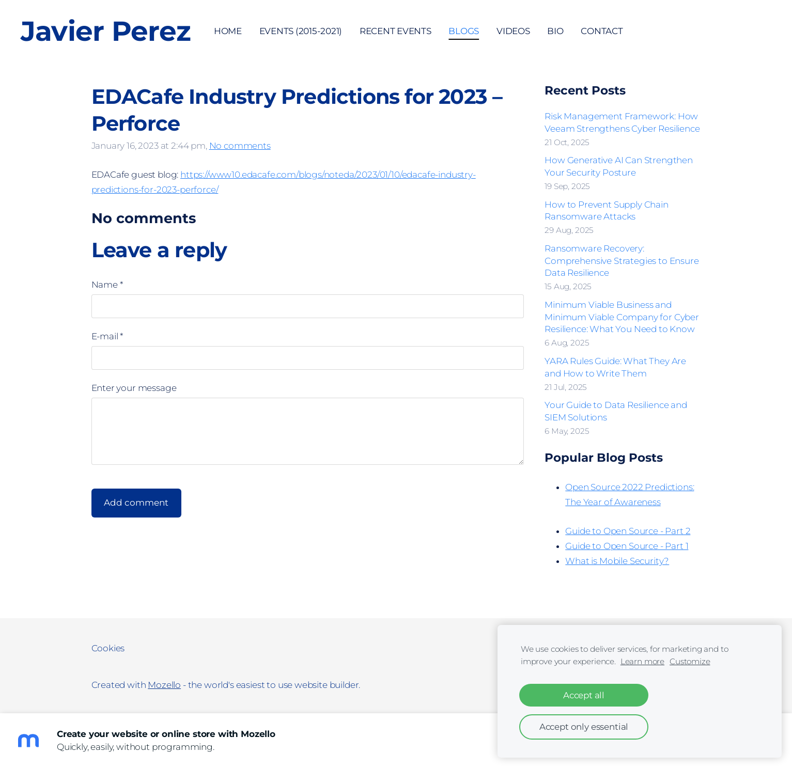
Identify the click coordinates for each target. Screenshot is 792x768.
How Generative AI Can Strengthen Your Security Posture (619, 166)
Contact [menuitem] (602, 31)
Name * (107, 284)
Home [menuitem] (228, 31)
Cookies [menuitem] (108, 648)
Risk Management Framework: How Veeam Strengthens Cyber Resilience (622, 122)
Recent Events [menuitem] (395, 31)
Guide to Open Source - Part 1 (626, 546)
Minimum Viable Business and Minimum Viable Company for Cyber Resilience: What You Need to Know (622, 317)
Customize (690, 661)
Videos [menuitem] (513, 31)
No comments (240, 145)
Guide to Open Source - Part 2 (627, 531)
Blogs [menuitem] (463, 31)
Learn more (642, 661)
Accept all (583, 695)
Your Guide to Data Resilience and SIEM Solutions (616, 411)
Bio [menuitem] (555, 31)
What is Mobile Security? (617, 561)
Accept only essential (583, 727)
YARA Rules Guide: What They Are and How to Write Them (615, 367)
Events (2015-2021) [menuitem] (300, 31)
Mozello (164, 685)
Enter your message (134, 388)
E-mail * (107, 336)
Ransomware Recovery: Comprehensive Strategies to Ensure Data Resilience (621, 260)
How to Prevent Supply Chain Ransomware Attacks (606, 210)
